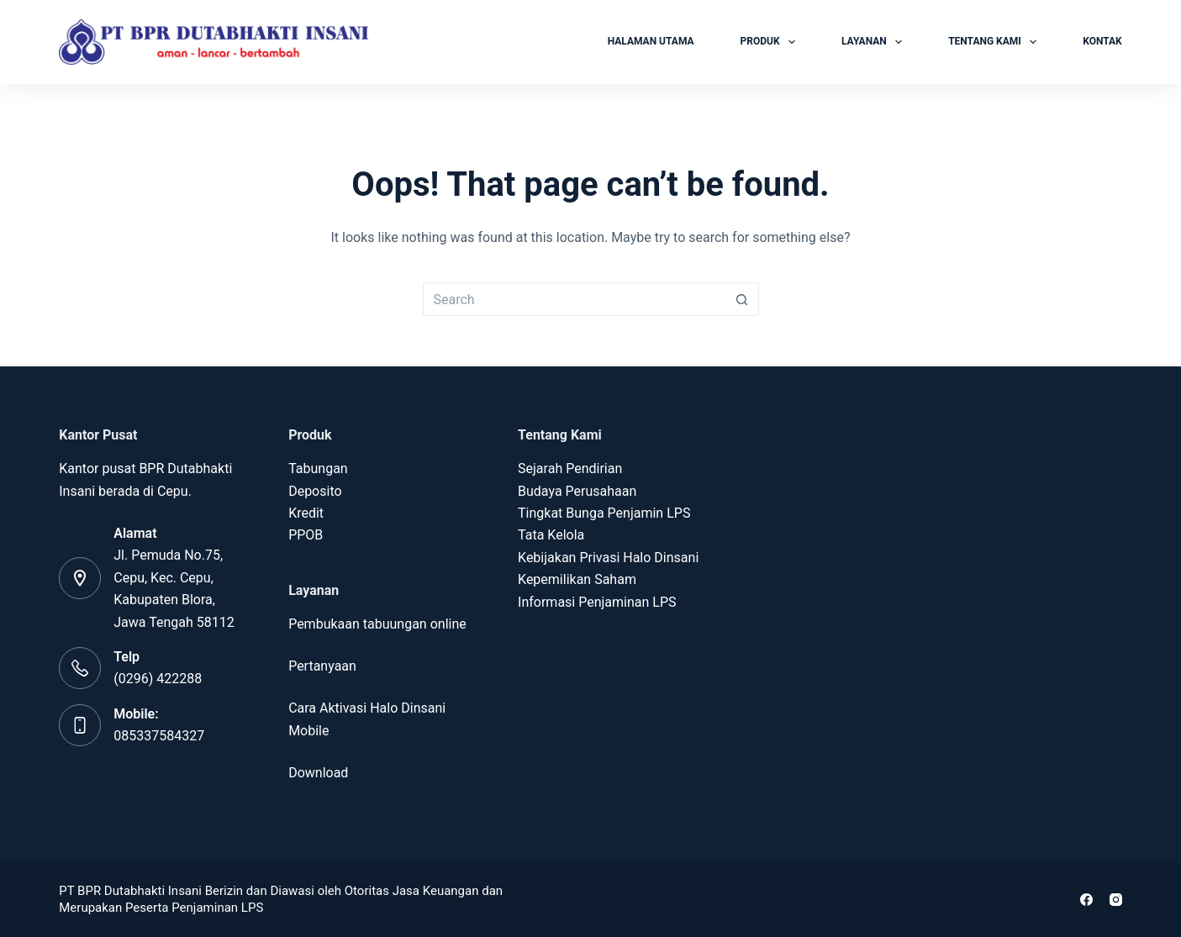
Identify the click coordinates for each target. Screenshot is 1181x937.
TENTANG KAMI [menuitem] (995, 42)
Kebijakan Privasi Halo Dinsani (608, 558)
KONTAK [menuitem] (1102, 41)
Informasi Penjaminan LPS (597, 602)
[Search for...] (574, 299)
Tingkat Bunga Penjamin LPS (604, 513)
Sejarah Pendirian (570, 468)
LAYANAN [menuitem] (875, 42)
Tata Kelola (551, 535)
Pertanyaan (322, 666)
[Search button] (742, 299)
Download (318, 773)
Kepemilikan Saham (577, 579)
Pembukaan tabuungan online (377, 624)
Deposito (314, 491)
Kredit (307, 513)
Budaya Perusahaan (577, 491)
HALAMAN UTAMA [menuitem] (651, 41)
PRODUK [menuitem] (771, 42)
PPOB (305, 535)
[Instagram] (1116, 899)
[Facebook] (1086, 899)
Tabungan (318, 468)
